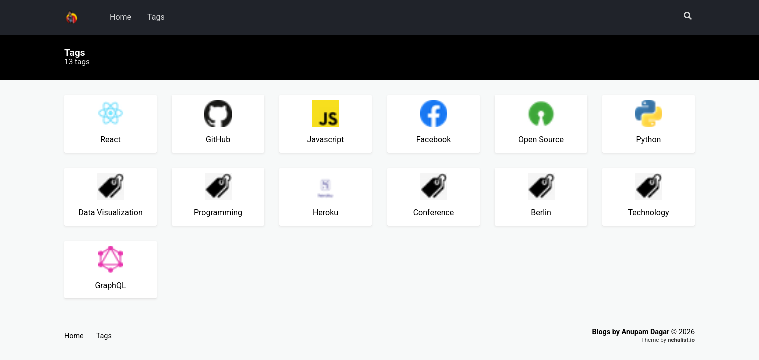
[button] (688, 17)
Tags (156, 17)
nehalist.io (681, 340)
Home (120, 17)
